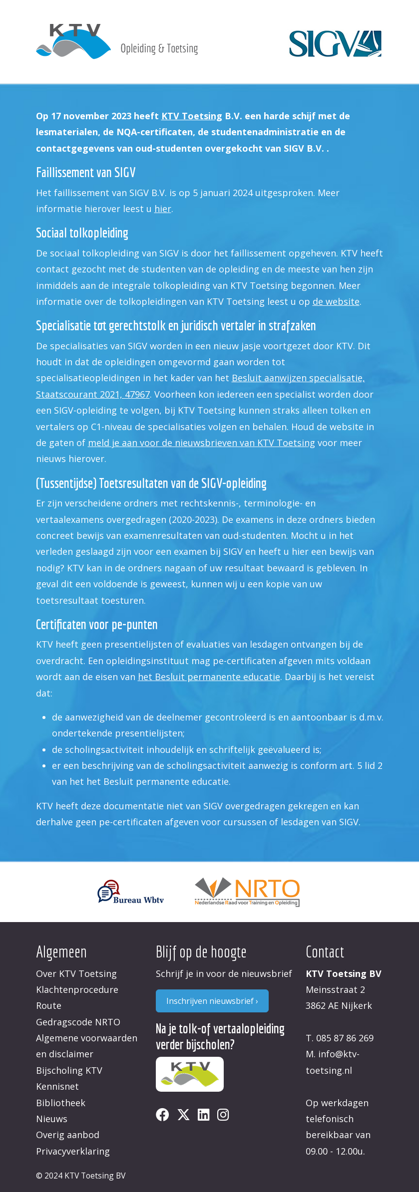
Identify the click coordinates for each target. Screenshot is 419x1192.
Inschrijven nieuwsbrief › (212, 1000)
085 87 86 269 (345, 1038)
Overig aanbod (67, 1135)
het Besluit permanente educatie (209, 677)
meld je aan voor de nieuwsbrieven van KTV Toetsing (201, 443)
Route (48, 1005)
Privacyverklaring (73, 1151)
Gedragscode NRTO (78, 1022)
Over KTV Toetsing (76, 973)
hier (162, 209)
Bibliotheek (60, 1103)
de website (336, 301)
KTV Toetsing (191, 116)
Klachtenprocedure (77, 989)
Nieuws (51, 1119)
